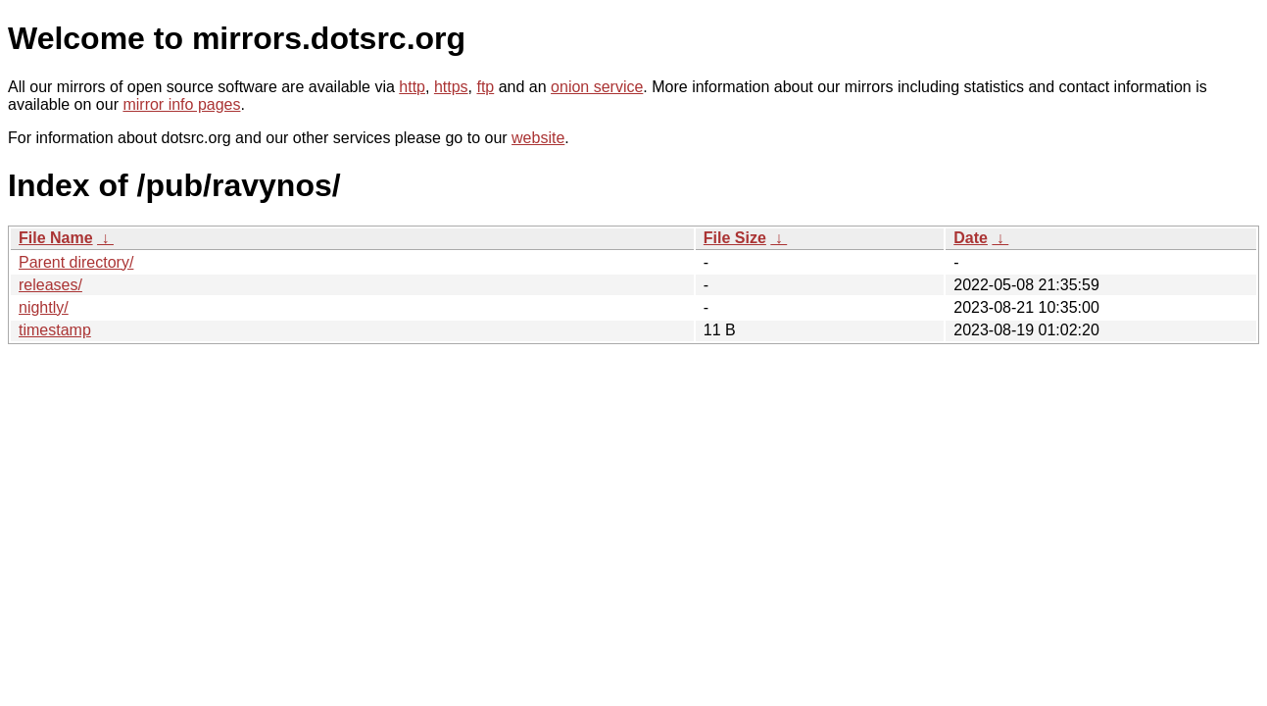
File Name (56, 237)
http (412, 86)
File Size (735, 237)
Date (970, 237)
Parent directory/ (76, 262)
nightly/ (44, 307)
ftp (485, 86)
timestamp (55, 330)
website (538, 137)
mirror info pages (181, 104)
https (451, 86)
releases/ (50, 285)
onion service (597, 86)
